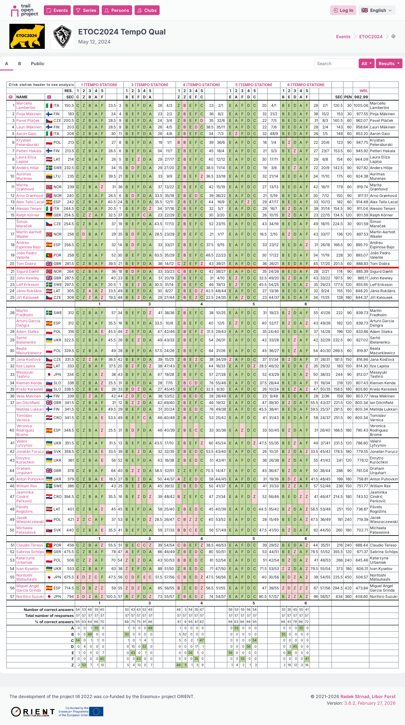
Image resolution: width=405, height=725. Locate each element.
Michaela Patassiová (26, 530)
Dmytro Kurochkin (25, 460)
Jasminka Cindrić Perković (24, 496)
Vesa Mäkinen (28, 396)
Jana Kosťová (28, 359)
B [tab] (19, 63)
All (364, 63)
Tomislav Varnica (24, 417)
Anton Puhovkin (30, 479)
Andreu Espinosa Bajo (28, 244)
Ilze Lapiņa (25, 366)
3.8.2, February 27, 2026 (370, 703)
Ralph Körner (27, 215)
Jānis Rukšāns (29, 290)
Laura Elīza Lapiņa (26, 159)
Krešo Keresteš (29, 389)
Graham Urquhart (24, 470)
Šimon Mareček (24, 223)
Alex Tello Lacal (30, 201)
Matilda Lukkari (30, 409)
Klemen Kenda (29, 383)
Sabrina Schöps (30, 551)
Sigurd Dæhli (27, 271)
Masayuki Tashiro (24, 374)
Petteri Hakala (29, 150)
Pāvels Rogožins (24, 509)
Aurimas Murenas (24, 176)
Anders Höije (27, 167)
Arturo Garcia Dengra (28, 323)
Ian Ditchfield (27, 402)
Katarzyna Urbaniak (25, 560)
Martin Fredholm (24, 312)
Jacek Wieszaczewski (30, 519)
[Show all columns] (10, 97)
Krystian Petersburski (27, 142)
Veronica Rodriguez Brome (25, 430)
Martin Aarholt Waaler (29, 234)
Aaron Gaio (26, 133)
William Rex (26, 486)
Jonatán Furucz (30, 451)
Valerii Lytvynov (24, 443)
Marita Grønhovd (25, 187)
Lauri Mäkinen (29, 127)
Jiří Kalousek (27, 297)
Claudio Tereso (29, 545)
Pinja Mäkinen (28, 113)
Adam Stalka (27, 331)
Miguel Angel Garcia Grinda (28, 588)
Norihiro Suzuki (30, 596)
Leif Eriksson (27, 284)
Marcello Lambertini (25, 105)
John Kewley (27, 278)
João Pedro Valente (26, 255)
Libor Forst (384, 696)
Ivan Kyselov (27, 568)
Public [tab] (37, 63)
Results (387, 63)
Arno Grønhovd (29, 195)
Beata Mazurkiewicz (29, 350)
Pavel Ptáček (28, 120)
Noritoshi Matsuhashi (26, 577)
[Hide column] (49, 97)
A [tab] (6, 63)
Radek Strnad (355, 696)
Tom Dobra (26, 263)
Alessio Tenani (29, 208)
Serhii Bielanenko (26, 339)
